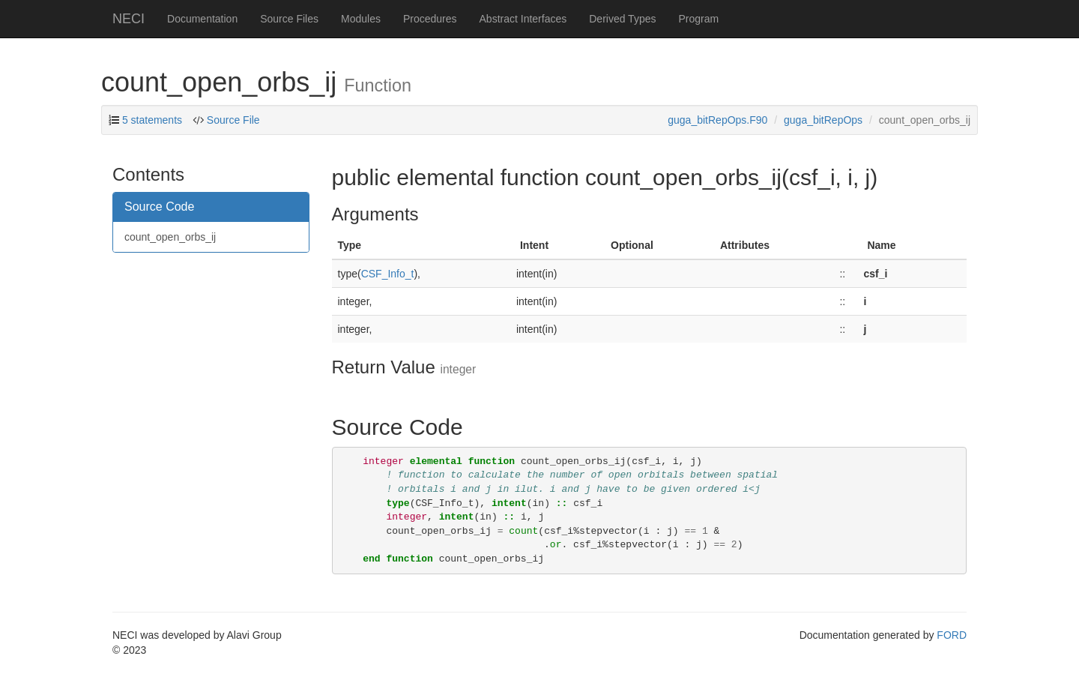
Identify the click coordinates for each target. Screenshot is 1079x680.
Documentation (202, 19)
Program (698, 19)
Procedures (430, 19)
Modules (361, 19)
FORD (952, 635)
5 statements (152, 120)
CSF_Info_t (387, 274)
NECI (128, 18)
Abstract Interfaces (523, 19)
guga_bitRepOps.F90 (717, 120)
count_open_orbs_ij (170, 237)
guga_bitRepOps (823, 120)
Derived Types (622, 19)
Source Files (289, 19)
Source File (233, 120)
